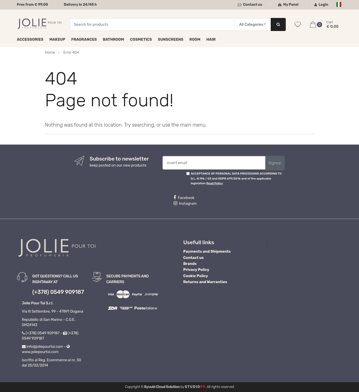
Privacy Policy (196, 269)
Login (321, 4)
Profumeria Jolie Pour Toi (293, 242)
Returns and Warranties (205, 282)
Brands (189, 263)
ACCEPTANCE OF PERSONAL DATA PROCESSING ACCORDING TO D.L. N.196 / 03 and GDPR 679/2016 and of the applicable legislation (236, 178)
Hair (211, 39)
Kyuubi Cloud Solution (162, 387)
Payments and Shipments (207, 251)
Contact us (250, 4)
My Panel (288, 4)
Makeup (57, 39)
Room (194, 39)
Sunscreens (170, 39)
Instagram (185, 203)
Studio (195, 387)
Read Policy (214, 183)
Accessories (30, 39)
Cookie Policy (195, 276)
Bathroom (113, 39)
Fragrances (84, 39)
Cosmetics (141, 39)
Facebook (184, 197)
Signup (274, 163)
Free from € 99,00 (32, 4)
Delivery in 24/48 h (80, 4)
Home (50, 52)
